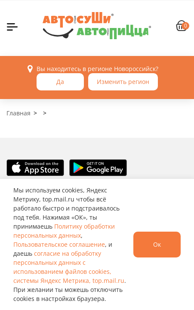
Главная (18, 113)
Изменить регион (123, 82)
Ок (157, 244)
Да (60, 82)
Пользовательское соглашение (59, 244)
